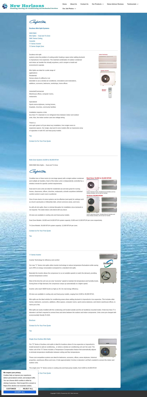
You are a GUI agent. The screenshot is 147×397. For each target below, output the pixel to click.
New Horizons (27, 5)
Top (30, 136)
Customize (11, 389)
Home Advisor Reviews (115, 4)
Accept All (20, 392)
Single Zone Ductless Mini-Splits (40, 339)
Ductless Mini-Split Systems (39, 28)
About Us (73, 4)
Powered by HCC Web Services (69, 393)
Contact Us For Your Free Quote (40, 141)
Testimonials (133, 4)
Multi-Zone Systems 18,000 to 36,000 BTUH (44, 160)
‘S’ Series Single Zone (36, 46)
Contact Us (84, 4)
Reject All (28, 389)
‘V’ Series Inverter (35, 43)
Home (65, 4)
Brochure (32, 320)
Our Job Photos (69, 8)
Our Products (98, 4)
